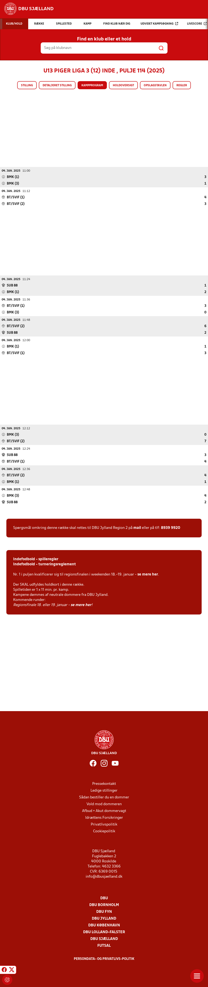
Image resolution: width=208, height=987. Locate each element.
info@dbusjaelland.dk (104, 876)
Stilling (27, 85)
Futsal (104, 945)
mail (137, 528)
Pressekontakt (104, 783)
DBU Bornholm (104, 905)
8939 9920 (170, 528)
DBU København (104, 925)
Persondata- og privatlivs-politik (104, 958)
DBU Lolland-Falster (104, 932)
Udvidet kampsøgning (159, 23)
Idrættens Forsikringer (104, 817)
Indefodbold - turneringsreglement (44, 564)
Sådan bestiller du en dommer (104, 797)
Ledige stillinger (104, 790)
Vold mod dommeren (104, 804)
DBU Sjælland (104, 939)
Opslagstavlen (155, 85)
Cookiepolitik (104, 831)
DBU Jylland (104, 918)
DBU (104, 898)
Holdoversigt (123, 85)
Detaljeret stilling (57, 85)
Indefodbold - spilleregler (35, 559)
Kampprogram (92, 85)
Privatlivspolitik (104, 824)
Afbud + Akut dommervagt (104, 811)
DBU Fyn (104, 911)
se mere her (147, 574)
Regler (181, 85)
